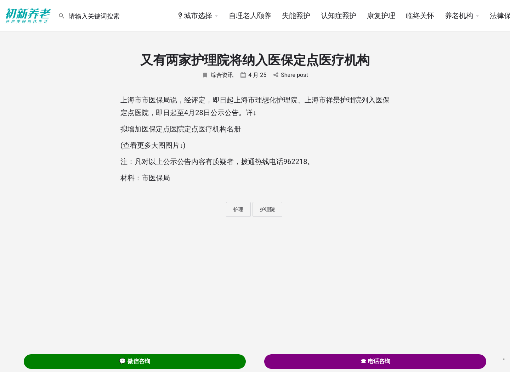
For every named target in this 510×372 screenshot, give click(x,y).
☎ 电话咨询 (375, 361)
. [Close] (504, 357)
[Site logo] (29, 15)
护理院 (267, 209)
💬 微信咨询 (134, 361)
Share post (290, 75)
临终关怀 (420, 15)
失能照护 (296, 15)
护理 (238, 209)
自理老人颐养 (250, 15)
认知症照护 (338, 15)
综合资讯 (217, 75)
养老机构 (459, 15)
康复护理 (381, 15)
